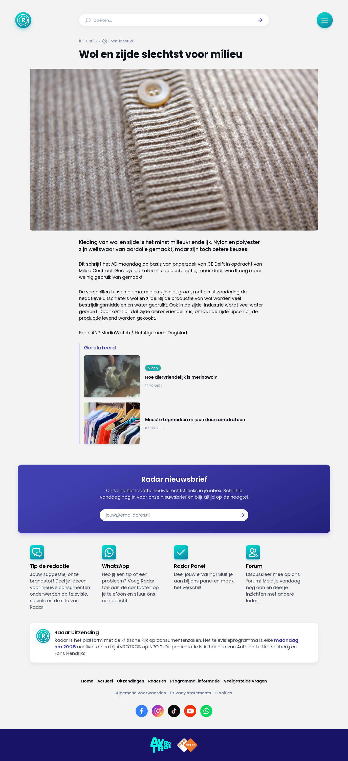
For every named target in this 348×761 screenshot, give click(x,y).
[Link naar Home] (87, 681)
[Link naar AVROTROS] (160, 745)
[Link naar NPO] (187, 745)
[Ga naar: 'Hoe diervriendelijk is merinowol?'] (176, 376)
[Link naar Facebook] (142, 711)
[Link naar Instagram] (158, 711)
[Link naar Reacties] (157, 681)
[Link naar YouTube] (190, 711)
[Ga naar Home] (23, 20)
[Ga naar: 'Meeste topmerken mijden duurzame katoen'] (176, 423)
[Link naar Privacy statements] (190, 693)
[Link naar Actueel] (105, 681)
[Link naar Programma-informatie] (195, 681)
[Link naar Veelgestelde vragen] (245, 681)
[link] (62, 578)
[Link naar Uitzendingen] (130, 681)
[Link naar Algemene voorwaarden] (141, 693)
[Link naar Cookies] (223, 693)
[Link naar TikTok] (174, 711)
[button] (260, 20)
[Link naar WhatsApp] (206, 711)
